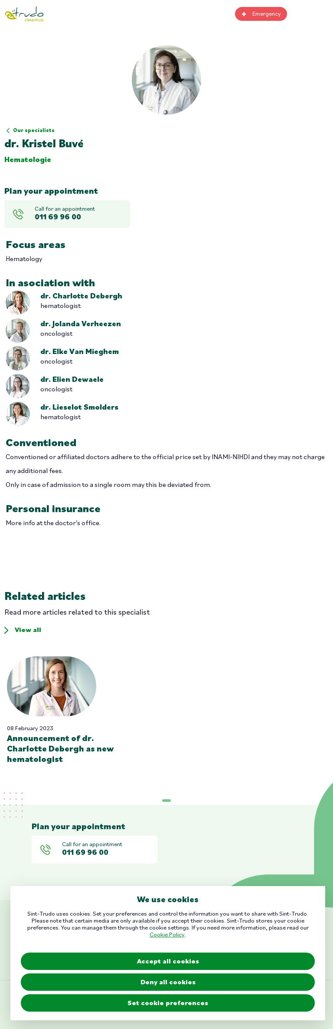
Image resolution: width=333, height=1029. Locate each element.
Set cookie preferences (167, 1003)
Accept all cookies (168, 961)
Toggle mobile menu (322, 14)
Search (301, 14)
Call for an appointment (81, 214)
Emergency (266, 14)
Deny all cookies (168, 982)
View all (28, 630)
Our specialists (34, 130)
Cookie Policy (167, 935)
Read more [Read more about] (66, 710)
